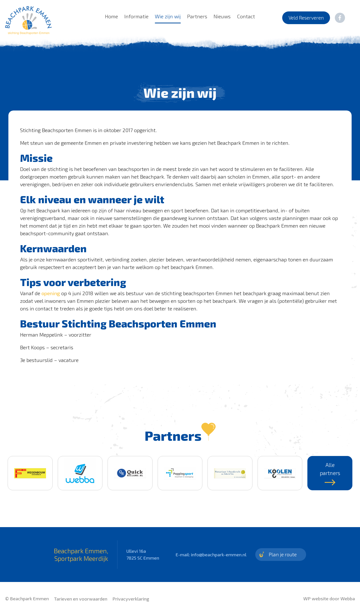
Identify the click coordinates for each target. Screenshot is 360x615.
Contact (246, 16)
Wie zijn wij (168, 16)
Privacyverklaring (130, 599)
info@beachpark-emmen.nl (218, 554)
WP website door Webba (329, 598)
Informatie (136, 16)
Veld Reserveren (306, 18)
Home (111, 16)
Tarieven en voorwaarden (80, 599)
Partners (197, 16)
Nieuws (222, 16)
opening (50, 293)
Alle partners (330, 473)
